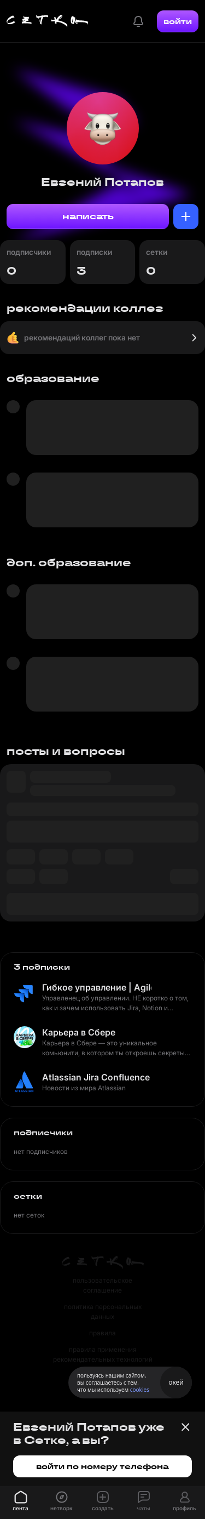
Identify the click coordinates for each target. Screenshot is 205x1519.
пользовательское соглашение (102, 1285)
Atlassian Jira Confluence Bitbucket (96, 1077)
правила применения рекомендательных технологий (103, 1354)
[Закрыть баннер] (185, 1426)
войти (177, 21)
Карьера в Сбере (78, 1032)
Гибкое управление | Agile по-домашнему (96, 987)
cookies (139, 1389)
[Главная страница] (48, 21)
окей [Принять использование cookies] (175, 1382)
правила (102, 1333)
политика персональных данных (103, 1311)
